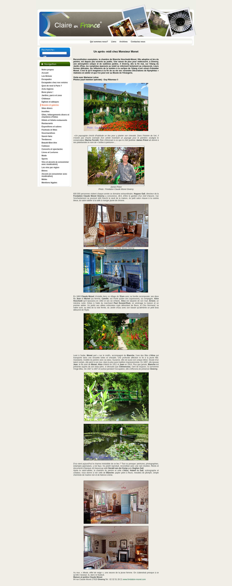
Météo (44, 179)
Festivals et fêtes (49, 130)
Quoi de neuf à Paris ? (52, 86)
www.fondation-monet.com (134, 579)
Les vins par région (50, 167)
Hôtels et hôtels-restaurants (54, 120)
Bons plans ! (47, 92)
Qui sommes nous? (99, 42)
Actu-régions (47, 89)
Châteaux (46, 99)
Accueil (45, 73)
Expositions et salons (51, 127)
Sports (45, 159)
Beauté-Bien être (49, 143)
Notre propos (48, 70)
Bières (45, 171)
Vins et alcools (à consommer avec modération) (55, 163)
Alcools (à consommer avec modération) (54, 175)
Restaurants (47, 123)
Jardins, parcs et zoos (52, 95)
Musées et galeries (50, 105)
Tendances (47, 139)
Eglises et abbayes (50, 102)
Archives (123, 42)
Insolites (45, 111)
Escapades (47, 79)
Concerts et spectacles (52, 149)
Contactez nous (138, 42)
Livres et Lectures (50, 152)
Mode (44, 155)
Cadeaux (46, 146)
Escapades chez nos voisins (55, 82)
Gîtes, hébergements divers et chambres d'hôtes (55, 116)
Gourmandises (48, 133)
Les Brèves (47, 76)
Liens (113, 42)
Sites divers (47, 108)
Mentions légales (49, 182)
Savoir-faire (47, 136)
